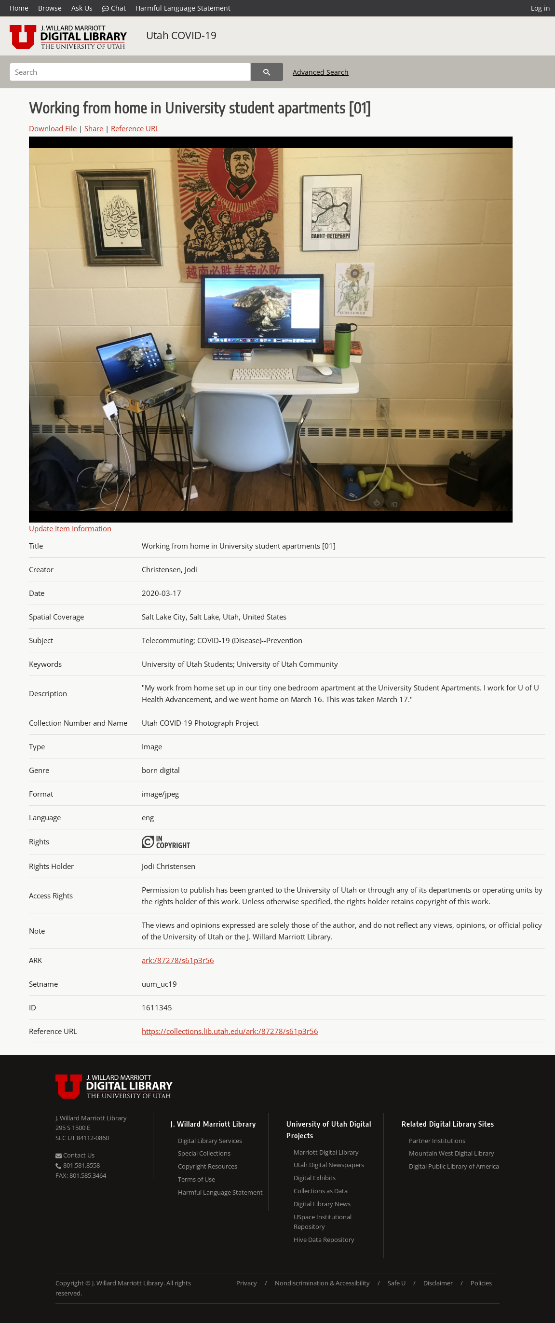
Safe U (397, 1283)
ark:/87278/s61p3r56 (178, 960)
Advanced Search (321, 72)
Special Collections (204, 1153)
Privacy (246, 1283)
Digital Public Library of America (454, 1166)
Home (19, 8)
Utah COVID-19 (181, 35)
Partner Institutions (437, 1140)
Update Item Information (70, 528)
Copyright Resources (207, 1166)
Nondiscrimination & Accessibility (322, 1283)
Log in (540, 8)
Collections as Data (321, 1190)
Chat (114, 8)
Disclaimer (438, 1283)
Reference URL (135, 128)
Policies (481, 1283)
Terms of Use (196, 1179)
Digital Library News (322, 1203)
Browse (50, 8)
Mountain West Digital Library (451, 1153)
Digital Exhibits (315, 1177)
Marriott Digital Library (326, 1152)
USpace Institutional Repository (323, 1222)
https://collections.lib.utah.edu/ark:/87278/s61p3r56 (230, 1031)
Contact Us (75, 1155)
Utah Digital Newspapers (329, 1164)
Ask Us (82, 8)
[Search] (130, 72)
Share (93, 128)
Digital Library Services (210, 1140)
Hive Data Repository (324, 1239)
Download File (53, 128)
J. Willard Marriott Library (91, 1118)
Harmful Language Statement (182, 8)
